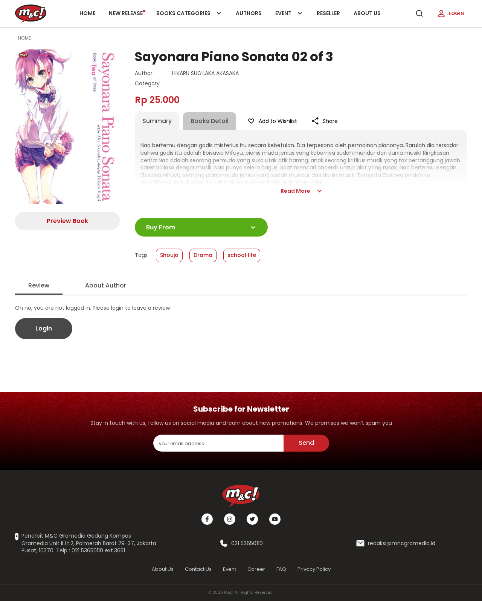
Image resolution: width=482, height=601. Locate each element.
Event (289, 18)
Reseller (328, 13)
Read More (301, 191)
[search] (419, 13)
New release (127, 13)
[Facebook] (207, 519)
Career (256, 569)
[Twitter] (252, 519)
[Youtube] (275, 519)
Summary (157, 121)
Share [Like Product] (324, 121)
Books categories (187, 18)
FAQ (281, 569)
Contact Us (198, 569)
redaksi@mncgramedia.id (401, 543)
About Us (367, 13)
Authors (249, 13)
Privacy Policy (314, 569)
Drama (203, 255)
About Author (105, 285)
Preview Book (67, 221)
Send (306, 442)
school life (241, 255)
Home (87, 13)
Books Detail (210, 121)
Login (450, 13)
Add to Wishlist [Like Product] (272, 121)
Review (38, 285)
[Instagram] (229, 519)
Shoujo (169, 255)
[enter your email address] (218, 443)
